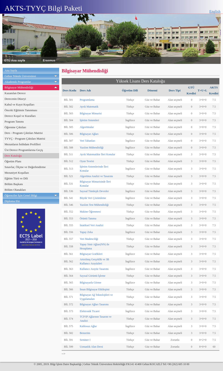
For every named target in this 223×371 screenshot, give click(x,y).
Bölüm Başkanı (14, 184)
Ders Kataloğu (13, 155)
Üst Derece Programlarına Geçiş (24, 150)
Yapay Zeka (86, 232)
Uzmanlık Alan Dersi (91, 346)
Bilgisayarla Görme (90, 282)
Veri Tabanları (87, 140)
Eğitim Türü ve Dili (16, 178)
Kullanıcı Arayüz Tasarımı (94, 269)
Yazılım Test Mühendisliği (94, 204)
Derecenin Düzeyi (15, 98)
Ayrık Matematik (89, 106)
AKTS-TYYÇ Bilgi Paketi (43, 8)
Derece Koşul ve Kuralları (20, 116)
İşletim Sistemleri (89, 120)
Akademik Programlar (18, 81)
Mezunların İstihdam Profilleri (23, 144)
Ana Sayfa (11, 70)
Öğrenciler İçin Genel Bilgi (21, 195)
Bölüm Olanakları (15, 189)
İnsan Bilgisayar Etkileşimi (94, 289)
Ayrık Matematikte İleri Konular (97, 154)
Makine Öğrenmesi (90, 211)
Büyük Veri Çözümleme (93, 198)
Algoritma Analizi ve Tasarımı (96, 176)
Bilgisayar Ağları (89, 133)
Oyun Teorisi (87, 161)
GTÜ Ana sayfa (14, 60)
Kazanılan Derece (15, 93)
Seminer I (85, 339)
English (214, 11)
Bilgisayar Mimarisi (90, 113)
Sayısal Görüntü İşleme (92, 275)
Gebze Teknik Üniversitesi (20, 76)
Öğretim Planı (13, 161)
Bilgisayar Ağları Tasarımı (94, 304)
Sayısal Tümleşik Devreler (94, 191)
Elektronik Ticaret (89, 311)
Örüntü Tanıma (88, 218)
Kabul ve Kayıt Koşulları (19, 104)
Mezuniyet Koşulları (17, 172)
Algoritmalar (87, 127)
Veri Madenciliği (89, 239)
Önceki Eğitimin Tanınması (21, 110)
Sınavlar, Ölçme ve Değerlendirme (25, 167)
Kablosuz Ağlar (88, 326)
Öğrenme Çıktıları (15, 127)
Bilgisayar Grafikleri (91, 254)
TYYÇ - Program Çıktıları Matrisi (25, 138)
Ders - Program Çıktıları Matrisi (24, 133)
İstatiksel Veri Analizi (91, 225)
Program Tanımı (14, 121)
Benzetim (85, 333)
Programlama (87, 99)
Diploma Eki (12, 201)
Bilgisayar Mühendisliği (19, 87)
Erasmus (49, 60)
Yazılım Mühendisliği (91, 147)
